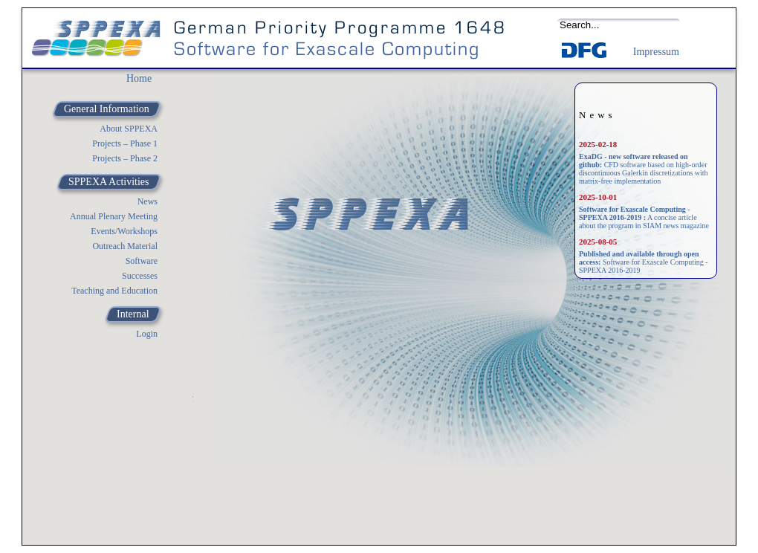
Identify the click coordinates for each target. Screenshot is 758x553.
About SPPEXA (129, 128)
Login (147, 334)
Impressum (656, 51)
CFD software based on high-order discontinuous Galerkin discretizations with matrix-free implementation (643, 168)
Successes (140, 276)
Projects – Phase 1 (125, 143)
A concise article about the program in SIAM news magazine (644, 217)
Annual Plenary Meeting (114, 216)
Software (142, 261)
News (147, 201)
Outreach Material (125, 246)
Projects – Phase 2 (125, 158)
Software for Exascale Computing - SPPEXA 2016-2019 (643, 262)
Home (139, 78)
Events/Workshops (124, 231)
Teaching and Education (114, 290)
